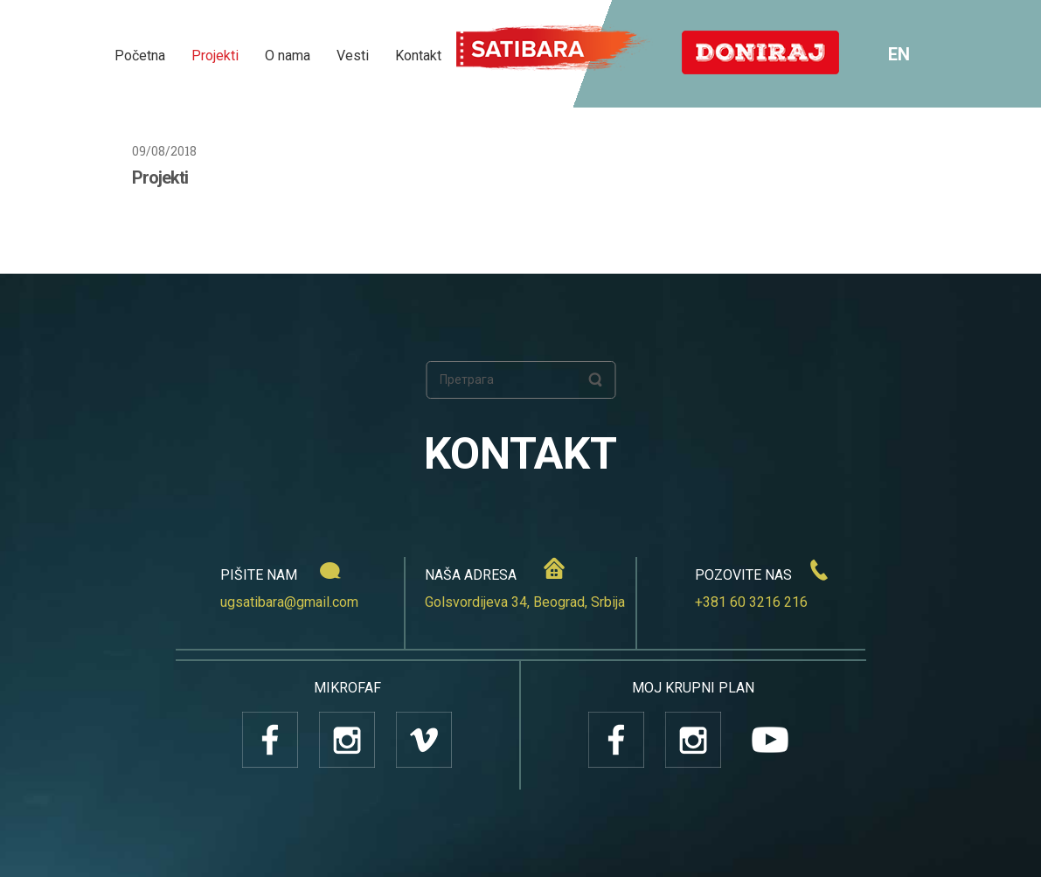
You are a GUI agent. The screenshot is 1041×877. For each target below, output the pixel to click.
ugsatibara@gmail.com (289, 602)
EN (899, 54)
